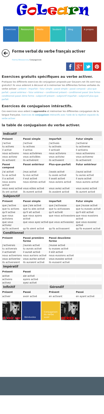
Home (14, 59)
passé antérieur (19, 92)
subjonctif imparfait (67, 96)
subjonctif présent (45, 96)
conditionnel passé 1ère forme (84, 92)
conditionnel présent (56, 92)
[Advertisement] (30, 347)
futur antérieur (36, 92)
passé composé (78, 89)
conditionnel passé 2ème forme (18, 96)
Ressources (23, 59)
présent (22, 89)
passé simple (61, 89)
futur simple (46, 89)
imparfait (33, 89)
